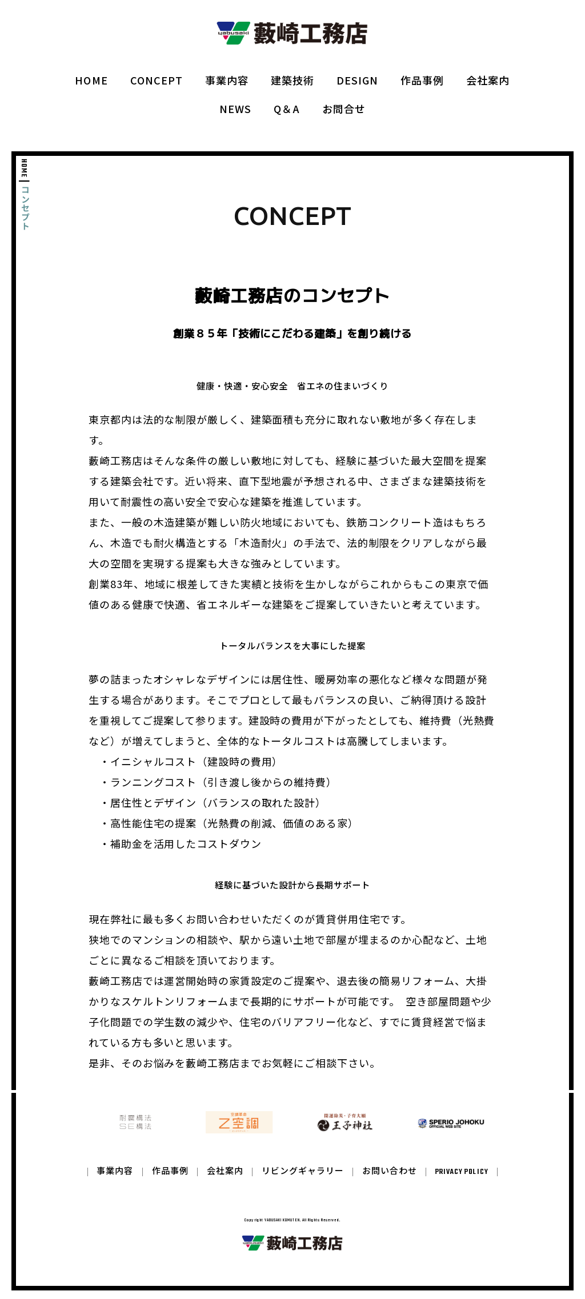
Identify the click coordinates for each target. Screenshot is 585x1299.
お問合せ (344, 108)
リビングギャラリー (303, 1180)
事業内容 (227, 80)
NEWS (235, 108)
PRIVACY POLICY (461, 1180)
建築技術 (292, 80)
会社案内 (488, 80)
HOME (91, 80)
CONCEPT (156, 80)
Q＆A (286, 108)
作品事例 (422, 80)
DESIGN (357, 80)
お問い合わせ (389, 1180)
